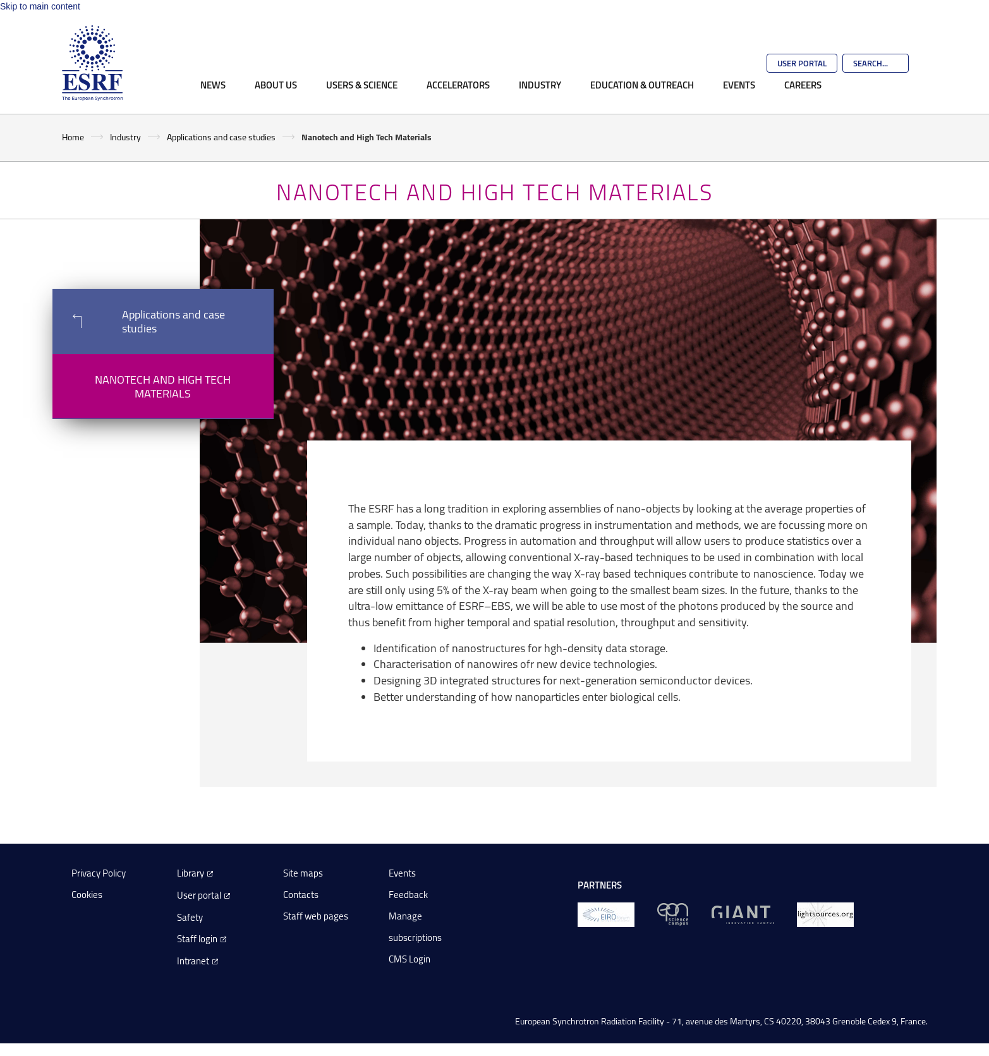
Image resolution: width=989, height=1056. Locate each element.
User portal (199, 895)
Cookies (86, 894)
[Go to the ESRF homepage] (92, 63)
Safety (190, 917)
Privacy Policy (98, 873)
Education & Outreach (642, 85)
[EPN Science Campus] (672, 913)
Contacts (301, 894)
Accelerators (458, 85)
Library (190, 873)
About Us (276, 85)
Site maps (303, 873)
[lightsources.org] (825, 913)
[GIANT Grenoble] (743, 913)
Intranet (193, 961)
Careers (803, 85)
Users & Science (361, 85)
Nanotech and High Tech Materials (163, 386)
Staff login (197, 938)
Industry (540, 85)
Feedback (408, 894)
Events (739, 85)
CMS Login (409, 959)
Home (73, 137)
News (213, 85)
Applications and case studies (221, 137)
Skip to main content (40, 6)
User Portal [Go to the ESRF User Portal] (802, 63)
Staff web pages (315, 916)
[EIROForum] (606, 913)
